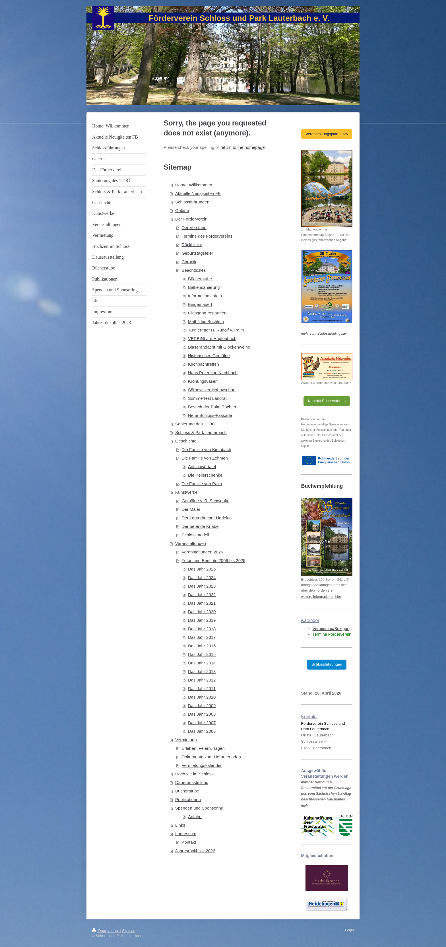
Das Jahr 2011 (202, 688)
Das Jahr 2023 (202, 586)
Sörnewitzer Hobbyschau (212, 389)
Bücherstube (200, 278)
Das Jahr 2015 (202, 654)
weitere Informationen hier (321, 597)
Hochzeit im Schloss (194, 773)
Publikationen (188, 799)
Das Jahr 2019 (202, 620)
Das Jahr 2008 (202, 714)
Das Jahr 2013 (202, 671)
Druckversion (106, 931)
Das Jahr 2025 (202, 569)
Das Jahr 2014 (202, 662)
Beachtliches (193, 270)
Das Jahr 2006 (202, 731)
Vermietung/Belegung (332, 628)
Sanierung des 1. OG (195, 423)
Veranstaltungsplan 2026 (326, 134)
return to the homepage (242, 147)
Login (349, 930)
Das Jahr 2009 (202, 705)
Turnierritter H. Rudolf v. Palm (216, 330)
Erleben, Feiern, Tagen (203, 748)
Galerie (182, 210)
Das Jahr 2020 (202, 611)
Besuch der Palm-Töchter (212, 406)
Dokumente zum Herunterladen (211, 756)
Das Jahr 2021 (202, 603)
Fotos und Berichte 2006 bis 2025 (213, 560)
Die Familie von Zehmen (204, 458)
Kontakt (188, 842)
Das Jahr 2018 (202, 628)
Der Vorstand (194, 227)
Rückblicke (191, 244)
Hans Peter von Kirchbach (213, 372)
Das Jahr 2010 (202, 697)
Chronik (188, 261)
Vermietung (186, 739)
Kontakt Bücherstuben (327, 401)
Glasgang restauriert (207, 312)
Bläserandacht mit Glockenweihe (219, 347)
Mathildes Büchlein (206, 321)
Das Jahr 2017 (202, 637)
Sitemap (128, 931)
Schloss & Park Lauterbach (201, 432)
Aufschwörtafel (202, 466)
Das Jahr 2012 (202, 680)
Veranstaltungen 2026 (202, 551)
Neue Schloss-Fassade (210, 415)
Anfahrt (195, 816)
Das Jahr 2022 (202, 594)
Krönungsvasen (203, 381)
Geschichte (186, 440)
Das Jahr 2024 (202, 577)
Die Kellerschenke (205, 475)
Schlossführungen (192, 201)
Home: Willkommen (193, 184)
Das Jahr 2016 (202, 645)
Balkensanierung (204, 287)
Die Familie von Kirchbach (206, 449)
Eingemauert (200, 304)
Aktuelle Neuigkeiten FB (198, 193)
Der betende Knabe (199, 526)
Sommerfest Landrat (207, 398)
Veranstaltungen (190, 543)
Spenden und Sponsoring (199, 808)
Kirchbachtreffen (203, 364)
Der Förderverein (191, 219)
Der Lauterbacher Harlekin (206, 517)
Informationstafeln (205, 295)
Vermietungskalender (201, 765)
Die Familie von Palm (201, 483)
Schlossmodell (195, 534)
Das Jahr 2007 (202, 722)
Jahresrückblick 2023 (195, 850)
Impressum (185, 833)
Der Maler (190, 509)
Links (180, 825)
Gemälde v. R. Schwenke (205, 500)
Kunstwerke (186, 492)
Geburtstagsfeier (197, 253)
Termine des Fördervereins (206, 236)
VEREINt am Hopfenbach (212, 338)
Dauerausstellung (191, 782)
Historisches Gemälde (209, 355)
